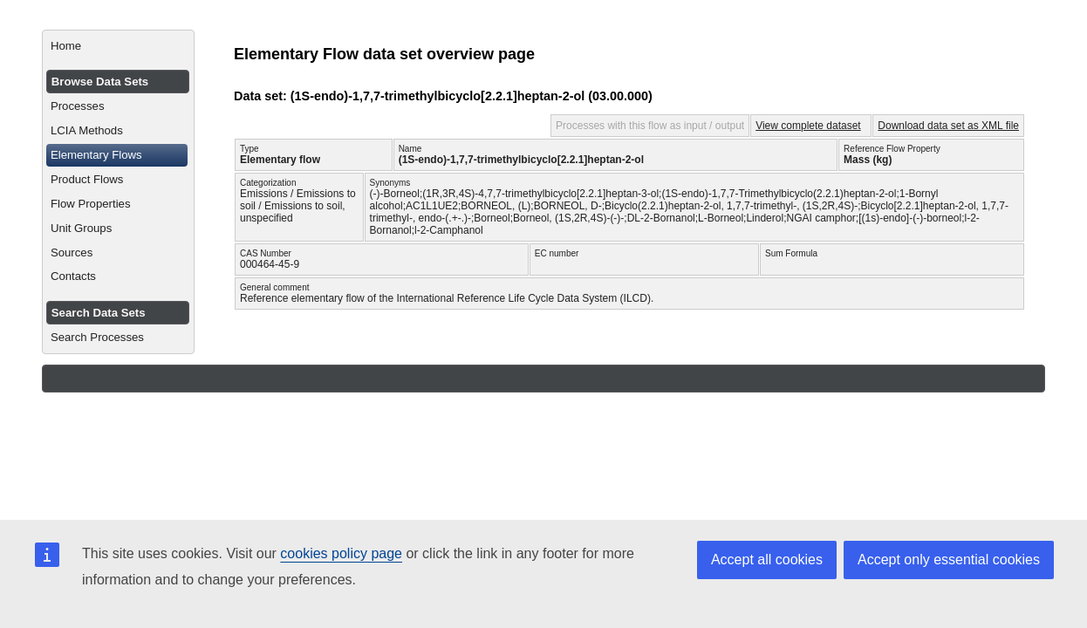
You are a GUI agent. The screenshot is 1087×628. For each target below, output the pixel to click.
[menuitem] (118, 46)
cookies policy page (341, 553)
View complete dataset (808, 125)
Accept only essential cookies (949, 559)
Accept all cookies (767, 559)
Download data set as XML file (948, 125)
